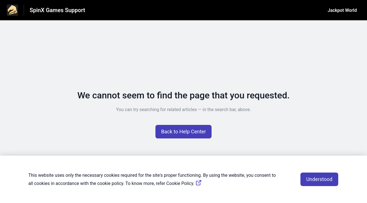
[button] (183, 131)
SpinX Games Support (57, 10)
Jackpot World (342, 10)
